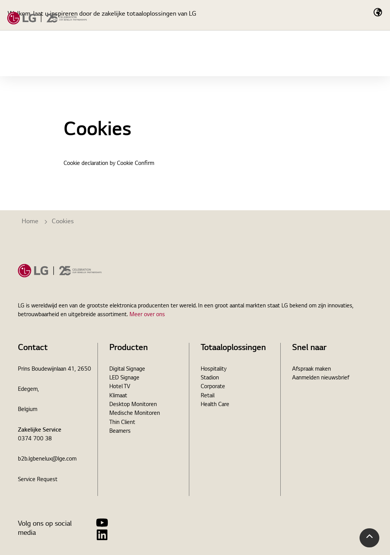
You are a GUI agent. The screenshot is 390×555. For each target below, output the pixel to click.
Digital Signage (127, 369)
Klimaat (118, 396)
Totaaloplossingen (135, 91)
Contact (359, 53)
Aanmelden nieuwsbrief (320, 378)
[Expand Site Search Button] (321, 53)
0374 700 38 (35, 439)
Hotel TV (119, 387)
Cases (195, 91)
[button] (369, 537)
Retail (207, 396)
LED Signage (124, 378)
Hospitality (214, 369)
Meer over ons (147, 315)
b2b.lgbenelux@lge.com (47, 459)
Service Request (38, 480)
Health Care (215, 405)
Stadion (210, 378)
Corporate (213, 387)
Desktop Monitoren (133, 405)
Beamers (120, 432)
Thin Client (122, 423)
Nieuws (238, 91)
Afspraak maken (311, 369)
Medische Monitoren (134, 414)
